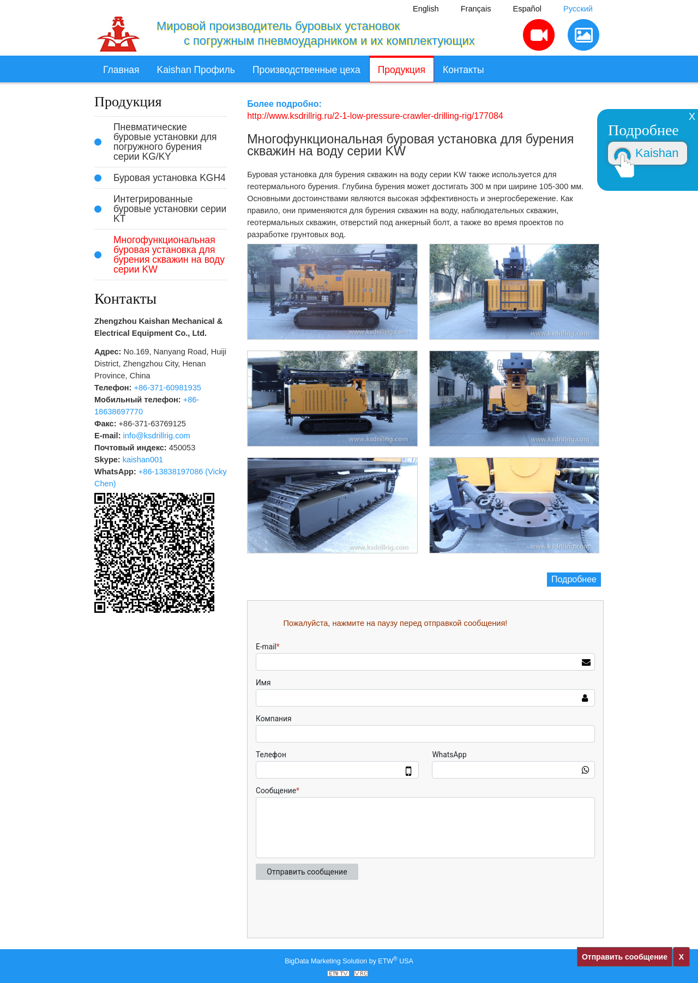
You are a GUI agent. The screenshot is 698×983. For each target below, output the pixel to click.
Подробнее (574, 579)
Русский (578, 8)
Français (476, 8)
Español (527, 8)
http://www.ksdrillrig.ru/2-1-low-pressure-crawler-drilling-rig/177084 (375, 115)
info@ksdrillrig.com (156, 435)
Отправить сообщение (624, 956)
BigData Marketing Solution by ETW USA (349, 960)
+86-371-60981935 (167, 387)
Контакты (463, 69)
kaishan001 (143, 459)
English (426, 8)
